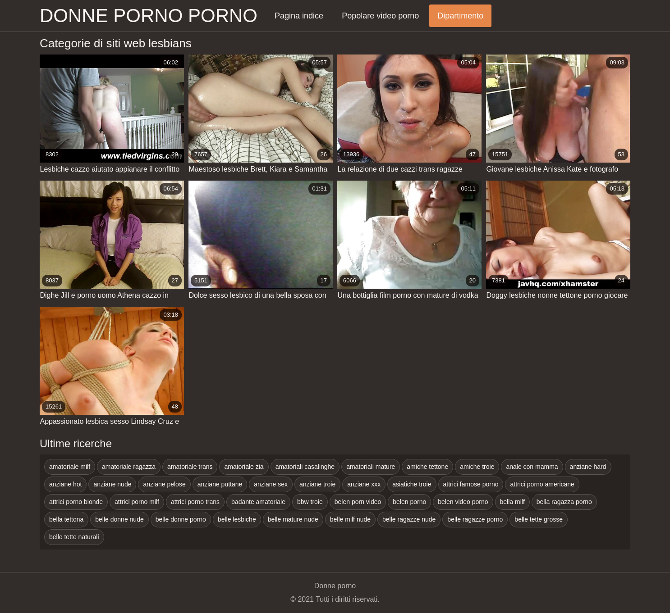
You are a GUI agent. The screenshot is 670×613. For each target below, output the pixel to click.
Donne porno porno (148, 15)
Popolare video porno (380, 15)
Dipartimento (460, 15)
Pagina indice (299, 15)
